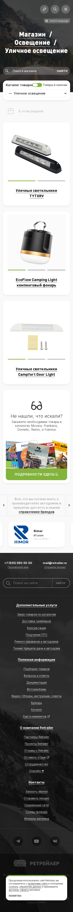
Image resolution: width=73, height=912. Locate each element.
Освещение (32, 42)
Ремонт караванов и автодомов (36, 641)
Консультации (36, 628)
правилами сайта (38, 883)
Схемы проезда (36, 811)
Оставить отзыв (35, 757)
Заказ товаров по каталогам (36, 614)
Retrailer (18, 859)
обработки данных (30, 886)
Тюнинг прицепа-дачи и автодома (36, 648)
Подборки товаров (37, 668)
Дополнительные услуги (36, 605)
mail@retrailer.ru (55, 563)
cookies (13, 886)
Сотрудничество (36, 764)
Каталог (36, 709)
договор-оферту (19, 889)
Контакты (37, 782)
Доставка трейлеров (36, 621)
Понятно (15, 895)
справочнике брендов (37, 512)
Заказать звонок (37, 791)
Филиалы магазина (36, 818)
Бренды (36, 702)
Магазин (32, 34)
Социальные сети (37, 805)
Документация (36, 682)
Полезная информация (36, 660)
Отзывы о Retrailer (36, 750)
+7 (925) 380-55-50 (18, 563)
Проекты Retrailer (36, 743)
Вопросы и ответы (36, 675)
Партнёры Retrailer (36, 737)
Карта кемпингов (34, 716)
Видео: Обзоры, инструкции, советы (37, 696)
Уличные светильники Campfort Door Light (36, 371)
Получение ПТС (36, 634)
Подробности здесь (36, 474)
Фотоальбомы (36, 689)
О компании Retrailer (36, 728)
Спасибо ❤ (36, 771)
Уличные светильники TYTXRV (36, 193)
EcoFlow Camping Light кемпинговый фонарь (36, 282)
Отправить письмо (55, 567)
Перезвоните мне (18, 567)
